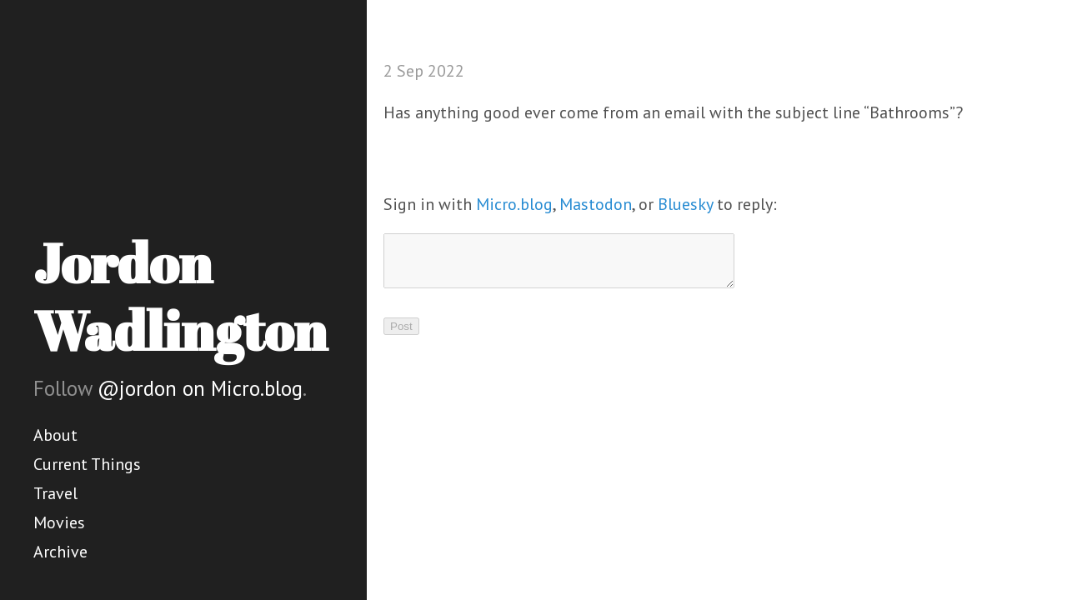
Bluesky (685, 204)
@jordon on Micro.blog (200, 388)
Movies (59, 522)
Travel (55, 493)
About (55, 435)
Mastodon (595, 204)
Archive (60, 551)
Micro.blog (514, 204)
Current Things (87, 464)
